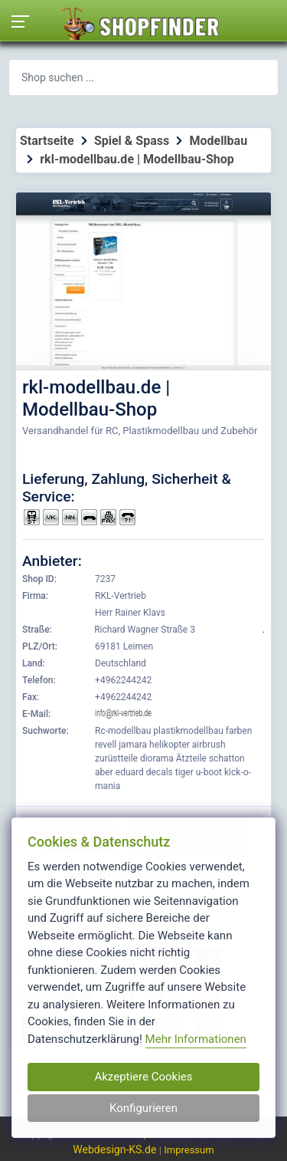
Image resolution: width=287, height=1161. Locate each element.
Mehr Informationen (195, 1039)
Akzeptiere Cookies (143, 1077)
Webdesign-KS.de (116, 1149)
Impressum (189, 1150)
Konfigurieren (143, 1108)
